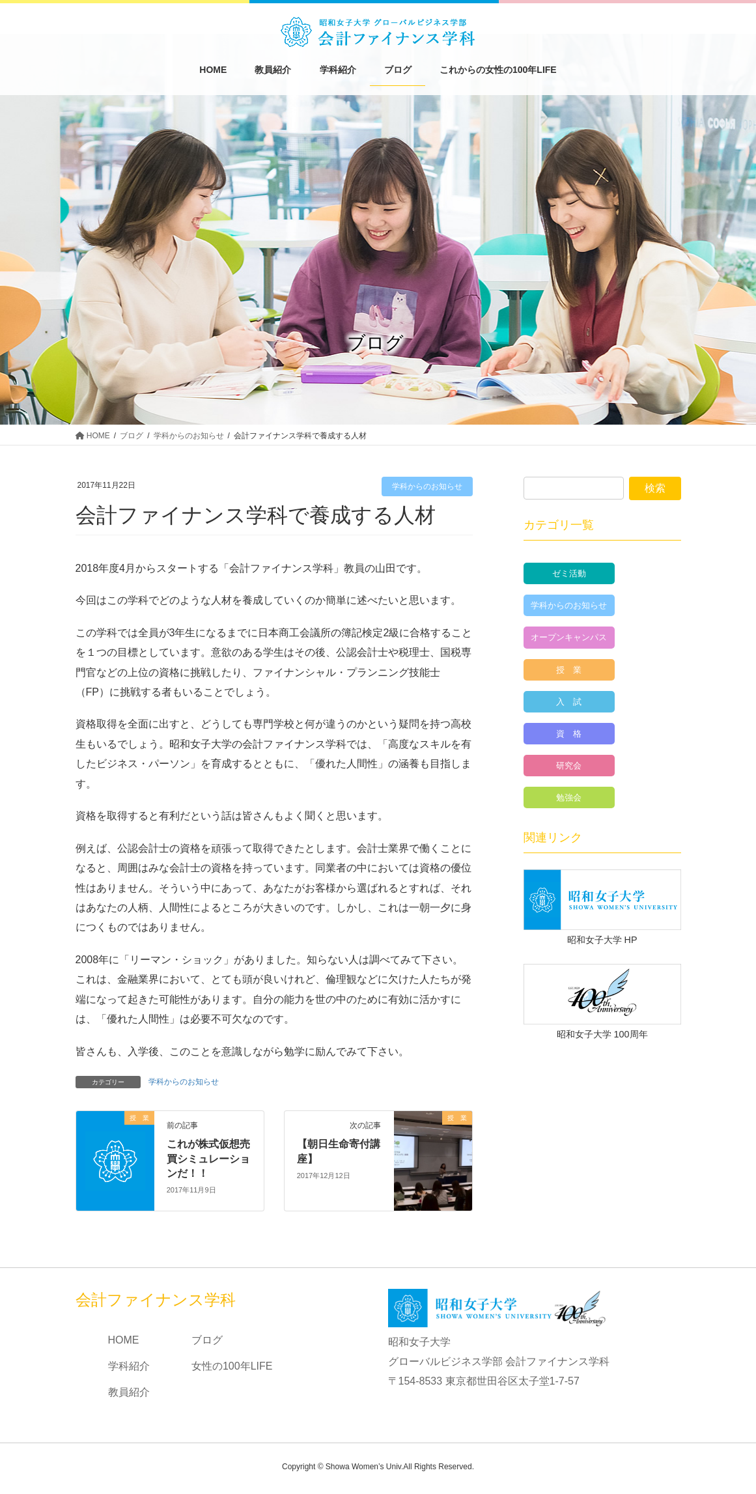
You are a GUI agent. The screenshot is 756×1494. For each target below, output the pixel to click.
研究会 (568, 765)
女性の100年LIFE (231, 1366)
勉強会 (568, 797)
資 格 (568, 734)
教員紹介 (129, 1392)
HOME (123, 1340)
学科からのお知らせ (427, 486)
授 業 (568, 670)
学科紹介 (129, 1366)
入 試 (568, 702)
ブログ (207, 1340)
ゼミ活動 (569, 573)
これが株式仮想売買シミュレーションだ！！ (208, 1158)
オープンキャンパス (569, 637)
